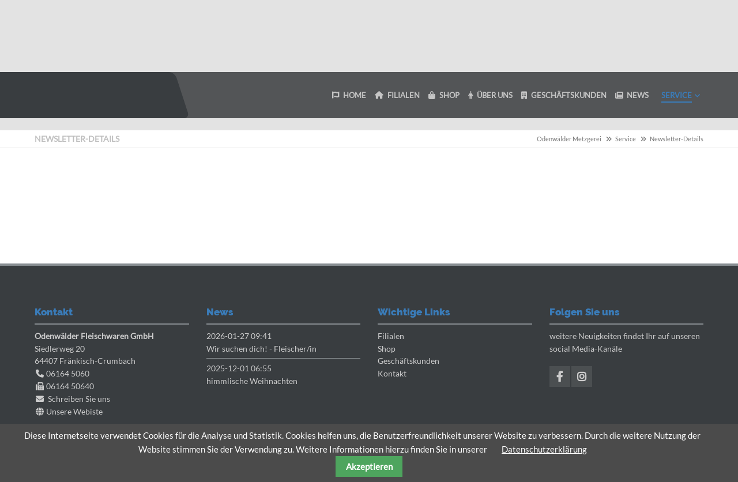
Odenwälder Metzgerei (569, 138)
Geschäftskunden (408, 361)
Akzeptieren (369, 466)
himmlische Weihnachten (252, 381)
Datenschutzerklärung (544, 449)
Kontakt (392, 373)
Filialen (391, 336)
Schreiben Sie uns (79, 399)
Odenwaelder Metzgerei (95, 95)
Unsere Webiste (74, 411)
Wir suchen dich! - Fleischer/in (261, 348)
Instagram (581, 376)
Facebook (559, 376)
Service (625, 138)
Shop (387, 348)
